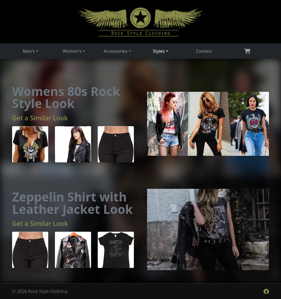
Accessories (115, 51)
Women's (72, 51)
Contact (204, 51)
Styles (159, 51)
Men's (29, 51)
